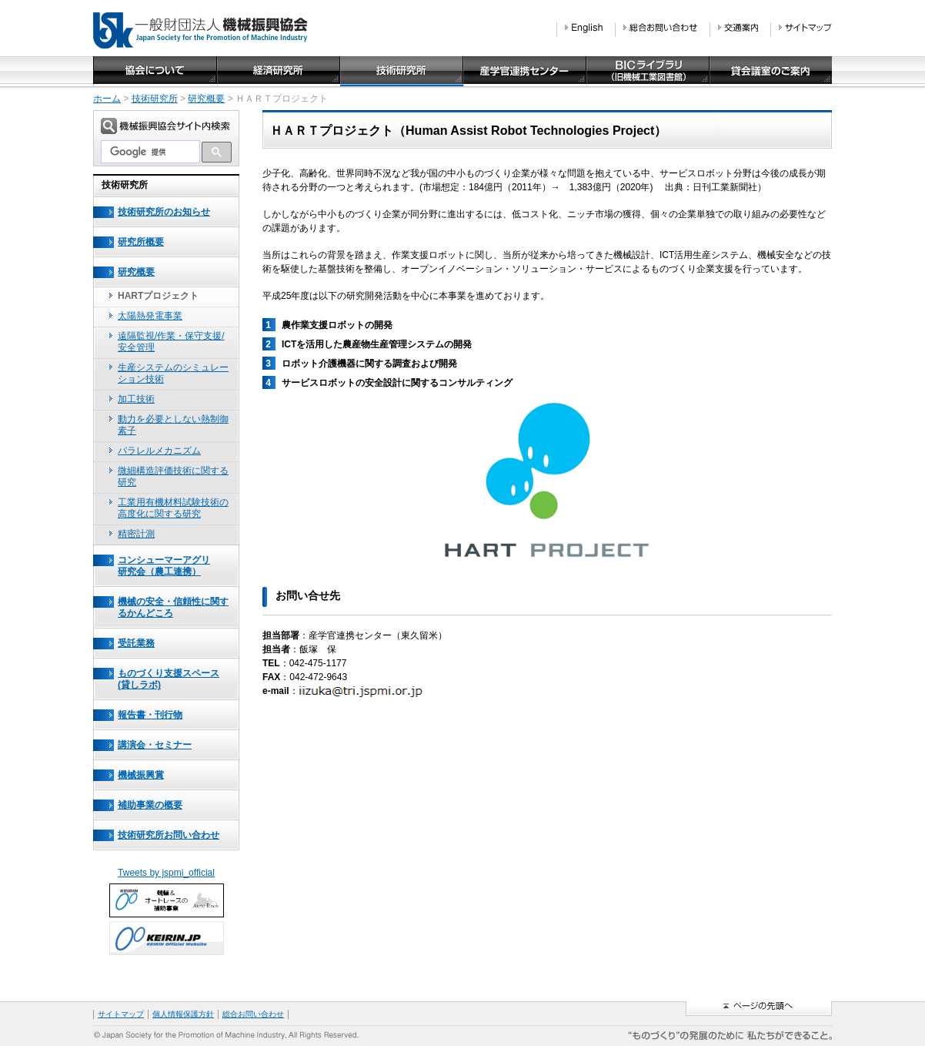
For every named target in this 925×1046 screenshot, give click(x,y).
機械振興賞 (141, 774)
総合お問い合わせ (253, 1014)
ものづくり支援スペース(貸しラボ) (168, 679)
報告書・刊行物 (150, 714)
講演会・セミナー (155, 744)
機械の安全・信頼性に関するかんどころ (173, 607)
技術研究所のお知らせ (164, 211)
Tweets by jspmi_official (166, 872)
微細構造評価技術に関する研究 (173, 476)
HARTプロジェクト (158, 295)
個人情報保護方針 (183, 1014)
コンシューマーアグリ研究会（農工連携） (164, 566)
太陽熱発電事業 (150, 315)
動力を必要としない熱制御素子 (173, 425)
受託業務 (136, 643)
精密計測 (136, 533)
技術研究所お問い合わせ (168, 835)
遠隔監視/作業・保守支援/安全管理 (171, 341)
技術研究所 (155, 98)
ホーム (107, 98)
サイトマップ (121, 1014)
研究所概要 (141, 241)
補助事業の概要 (150, 805)
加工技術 (136, 399)
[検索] (150, 152)
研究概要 (206, 98)
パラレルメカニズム (159, 450)
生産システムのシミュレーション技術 (173, 373)
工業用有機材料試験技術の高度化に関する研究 (173, 508)
